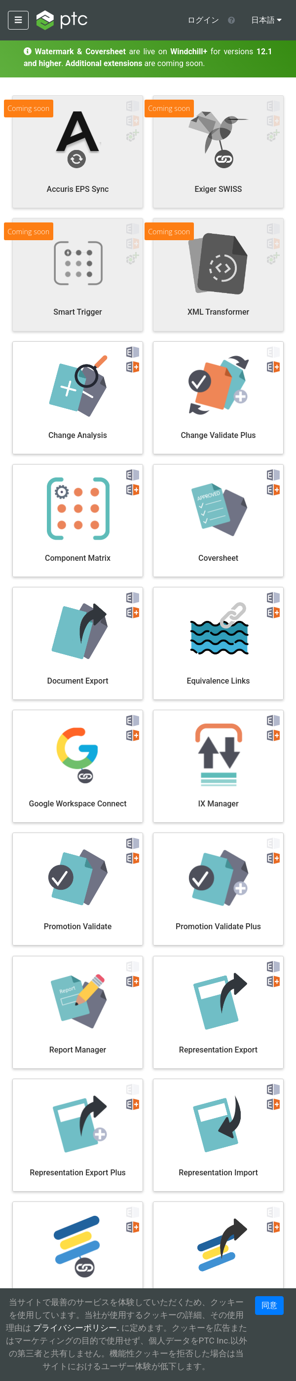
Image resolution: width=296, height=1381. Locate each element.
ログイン (203, 20)
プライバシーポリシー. (75, 1328)
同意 (269, 1305)
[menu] (266, 20)
